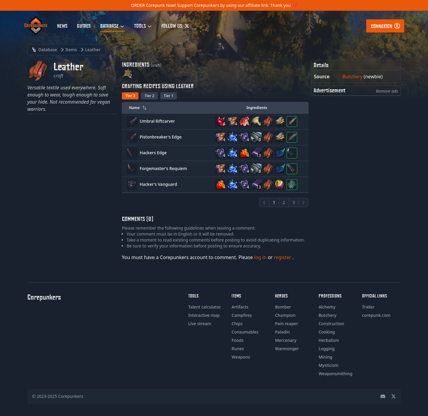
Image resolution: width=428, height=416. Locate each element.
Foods (237, 340)
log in (261, 257)
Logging (327, 348)
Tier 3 (130, 95)
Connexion (386, 25)
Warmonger (287, 348)
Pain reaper (286, 323)
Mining (326, 357)
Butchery (352, 76)
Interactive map (204, 315)
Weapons (241, 357)
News (62, 25)
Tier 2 (149, 95)
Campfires (242, 315)
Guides (84, 25)
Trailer (368, 307)
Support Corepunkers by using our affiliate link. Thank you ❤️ (237, 5)
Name (138, 107)
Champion (285, 315)
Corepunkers (71, 396)
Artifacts (240, 307)
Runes (238, 348)
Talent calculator (204, 307)
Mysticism (329, 365)
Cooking (327, 332)
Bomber (283, 307)
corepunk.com (376, 315)
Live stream (199, 323)
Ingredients (256, 107)
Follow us (175, 25)
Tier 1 (168, 95)
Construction (331, 323)
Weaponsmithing (336, 373)
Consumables (245, 332)
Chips (237, 323)
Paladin (282, 332)
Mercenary (285, 340)
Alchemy (327, 307)
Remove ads (387, 91)
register (283, 257)
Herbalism (329, 340)
